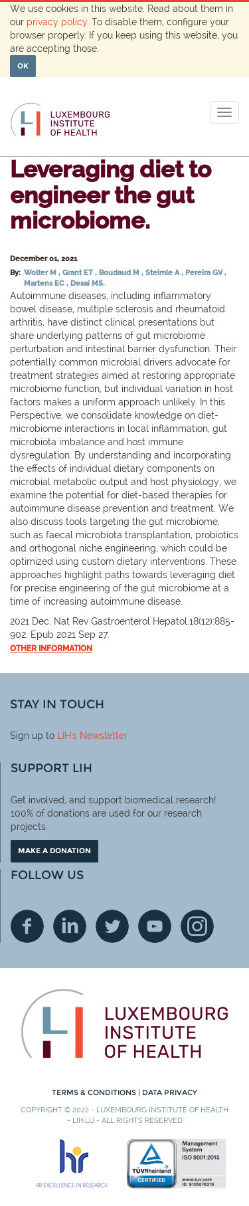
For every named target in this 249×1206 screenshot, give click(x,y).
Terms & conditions (95, 1092)
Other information (51, 648)
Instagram (197, 926)
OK (23, 65)
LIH (64, 735)
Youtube (154, 926)
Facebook (27, 926)
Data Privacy (169, 1092)
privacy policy (57, 22)
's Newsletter (99, 735)
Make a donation (54, 850)
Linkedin (69, 926)
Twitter (112, 926)
